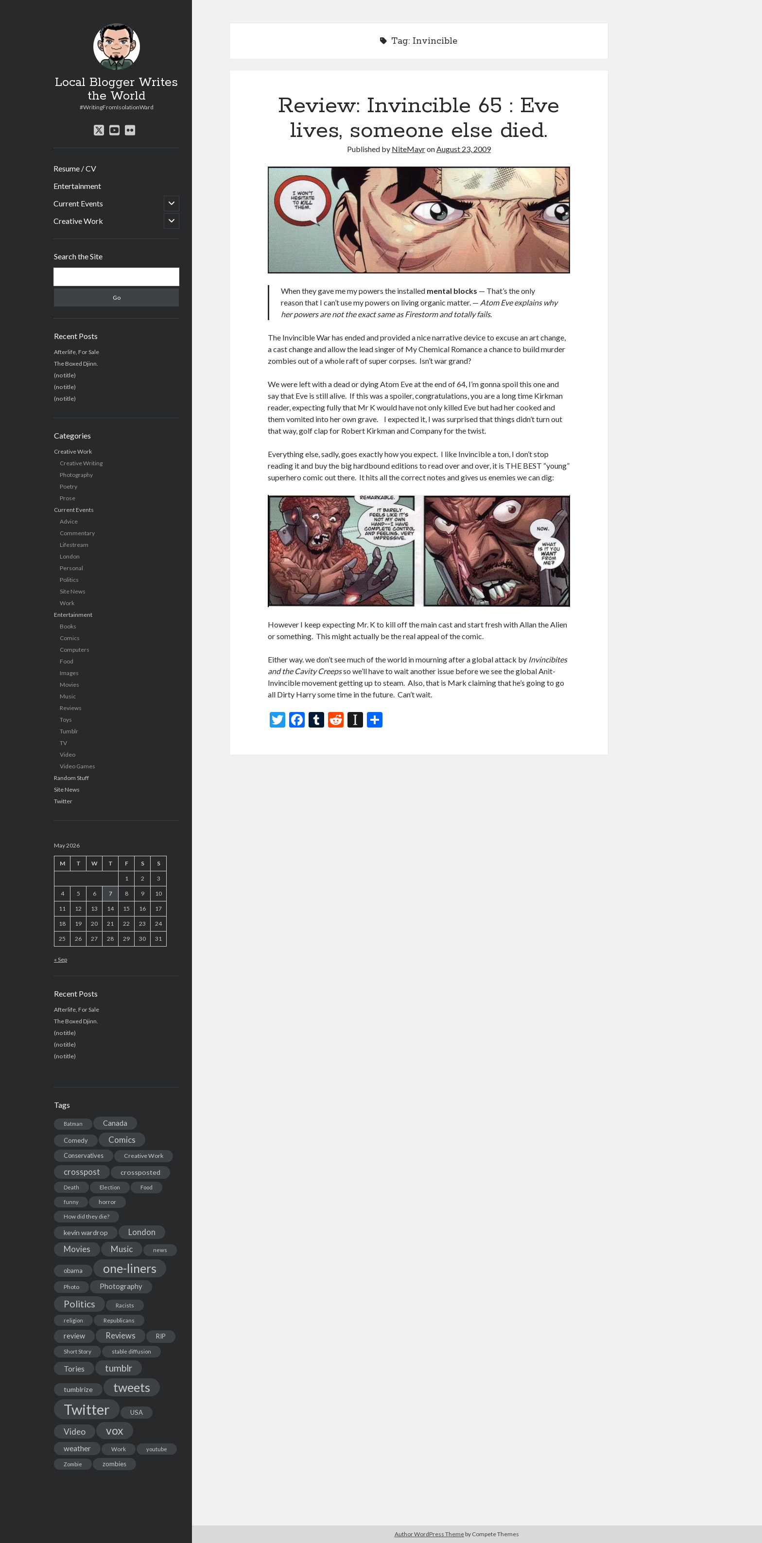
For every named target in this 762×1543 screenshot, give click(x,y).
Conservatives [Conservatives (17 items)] (84, 1155)
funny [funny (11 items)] (71, 1202)
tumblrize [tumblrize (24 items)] (78, 1389)
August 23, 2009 (463, 148)
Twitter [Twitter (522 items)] (87, 1409)
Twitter (63, 801)
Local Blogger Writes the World (116, 89)
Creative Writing (81, 463)
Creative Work (78, 220)
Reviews (71, 708)
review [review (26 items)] (74, 1336)
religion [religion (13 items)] (73, 1320)
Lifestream (74, 544)
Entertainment (77, 185)
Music (68, 696)
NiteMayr (408, 148)
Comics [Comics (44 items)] (122, 1140)
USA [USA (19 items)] (136, 1412)
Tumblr (69, 731)
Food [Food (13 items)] (146, 1187)
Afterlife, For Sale (76, 352)
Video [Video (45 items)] (75, 1431)
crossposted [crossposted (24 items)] (140, 1172)
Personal (71, 568)
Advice (69, 521)
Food (66, 661)
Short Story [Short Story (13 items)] (77, 1351)
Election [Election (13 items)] (110, 1187)
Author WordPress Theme (429, 1534)
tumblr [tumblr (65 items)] (118, 1367)
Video (67, 754)
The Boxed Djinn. (76, 363)
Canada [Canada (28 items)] (115, 1123)
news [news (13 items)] (160, 1250)
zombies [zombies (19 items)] (114, 1464)
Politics (69, 579)
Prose (67, 498)
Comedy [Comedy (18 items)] (76, 1140)
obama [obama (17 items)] (73, 1270)
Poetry (68, 486)
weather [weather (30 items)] (77, 1448)
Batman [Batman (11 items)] (73, 1123)
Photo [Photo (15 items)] (71, 1286)
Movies (69, 684)
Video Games (77, 766)
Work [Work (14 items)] (118, 1449)
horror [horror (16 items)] (107, 1201)
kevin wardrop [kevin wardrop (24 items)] (86, 1232)
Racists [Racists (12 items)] (125, 1305)
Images (69, 673)
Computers (74, 649)
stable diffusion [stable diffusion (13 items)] (131, 1351)
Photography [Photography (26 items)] (121, 1286)
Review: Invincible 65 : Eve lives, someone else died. (418, 118)
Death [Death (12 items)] (71, 1187)
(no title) (65, 375)
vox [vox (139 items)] (114, 1430)
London (70, 556)
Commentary (77, 533)
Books (68, 626)
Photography (76, 474)
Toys (66, 719)
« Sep (60, 959)
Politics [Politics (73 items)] (79, 1303)
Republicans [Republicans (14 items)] (119, 1320)
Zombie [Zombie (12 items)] (73, 1464)
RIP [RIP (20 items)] (161, 1336)
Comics (70, 638)
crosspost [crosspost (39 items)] (82, 1172)
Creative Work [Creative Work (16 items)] (143, 1155)
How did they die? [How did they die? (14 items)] (86, 1216)
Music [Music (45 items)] (122, 1249)
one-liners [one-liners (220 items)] (129, 1268)
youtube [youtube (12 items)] (156, 1449)
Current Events (78, 203)
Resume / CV (74, 168)
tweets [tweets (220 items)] (131, 1387)
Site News (73, 591)
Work (67, 603)
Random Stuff (71, 777)
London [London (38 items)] (142, 1232)
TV (63, 742)
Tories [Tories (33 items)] (74, 1368)
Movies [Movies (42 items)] (77, 1249)
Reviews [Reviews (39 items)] (120, 1335)
